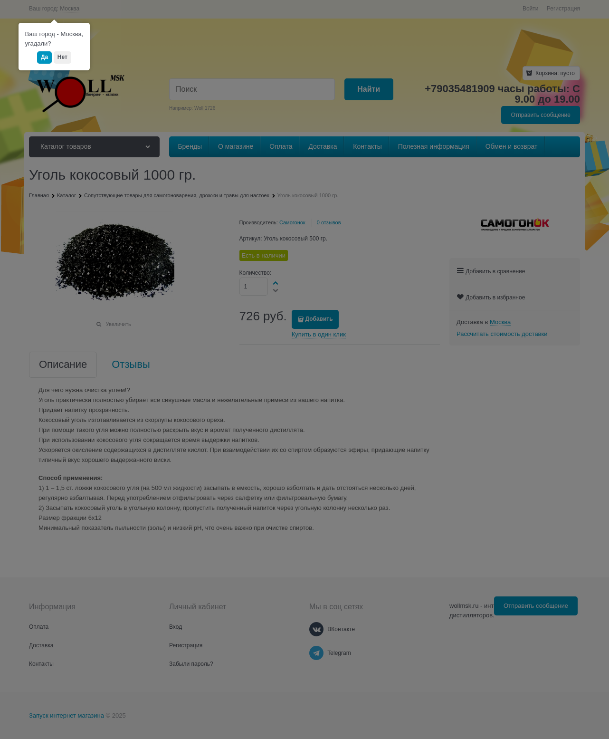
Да (44, 57)
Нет (62, 57)
